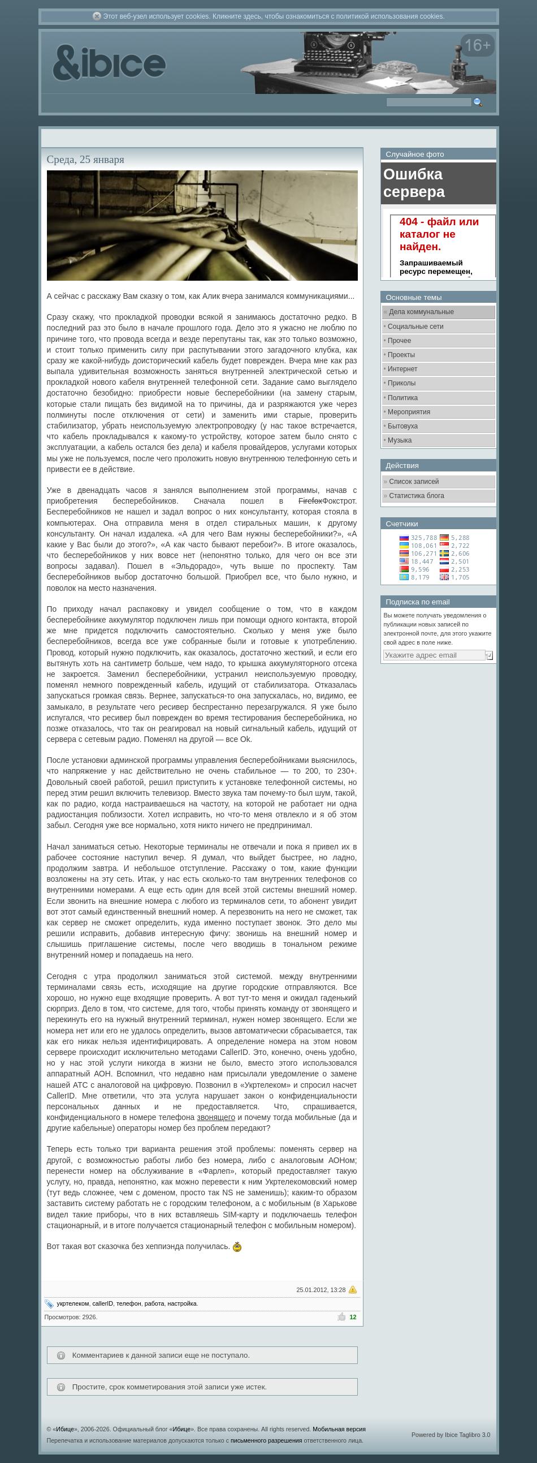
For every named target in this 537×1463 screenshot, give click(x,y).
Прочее (399, 341)
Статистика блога (416, 496)
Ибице (65, 1429)
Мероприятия (409, 412)
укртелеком (73, 1303)
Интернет (402, 369)
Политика (403, 398)
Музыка (400, 440)
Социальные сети (416, 327)
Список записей (414, 482)
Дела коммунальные (421, 312)
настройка (181, 1303)
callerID (102, 1303)
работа (154, 1303)
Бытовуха (403, 426)
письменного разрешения (266, 1440)
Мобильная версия (339, 1429)
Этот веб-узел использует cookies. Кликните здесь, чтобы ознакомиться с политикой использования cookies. (274, 16)
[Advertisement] (436, 733)
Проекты (401, 355)
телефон (128, 1303)
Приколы (401, 383)
